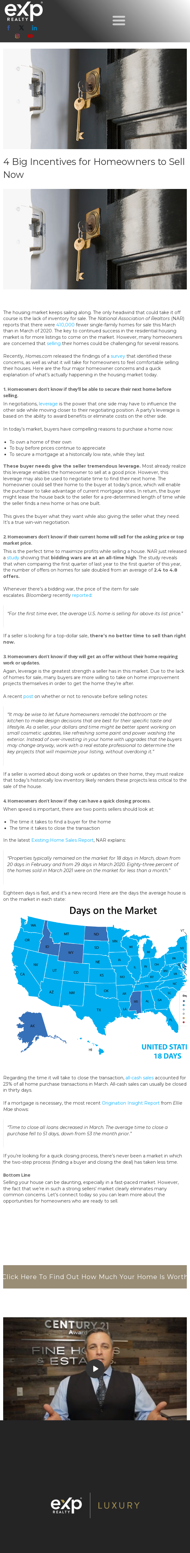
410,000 (65, 325)
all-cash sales (140, 1078)
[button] (119, 20)
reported (81, 595)
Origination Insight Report (131, 1103)
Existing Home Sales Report (62, 840)
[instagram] (17, 36)
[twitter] (21, 27)
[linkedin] (34, 27)
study (13, 558)
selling (54, 343)
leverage (48, 404)
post (28, 696)
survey (118, 356)
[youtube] (30, 36)
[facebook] (8, 27)
